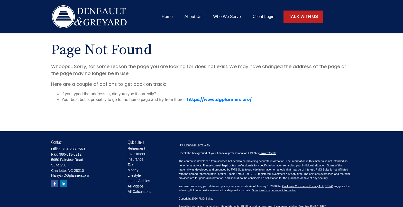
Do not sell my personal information (274, 190)
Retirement (136, 148)
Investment (136, 154)
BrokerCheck (267, 153)
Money (133, 170)
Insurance (135, 159)
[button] (167, 17)
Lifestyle (134, 175)
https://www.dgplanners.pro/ (219, 99)
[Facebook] (54, 183)
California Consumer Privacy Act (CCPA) (307, 186)
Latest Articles (139, 181)
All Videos (136, 186)
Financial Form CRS (197, 144)
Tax (130, 165)
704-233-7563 (73, 149)
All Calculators (139, 192)
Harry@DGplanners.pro (70, 175)
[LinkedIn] (63, 183)
